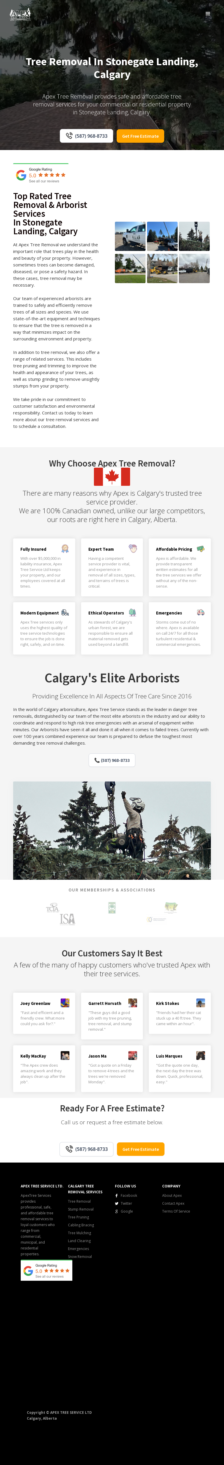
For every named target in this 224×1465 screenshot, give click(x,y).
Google (127, 1211)
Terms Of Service (176, 1211)
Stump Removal (81, 1209)
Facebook (129, 1195)
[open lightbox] (130, 236)
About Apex (172, 1195)
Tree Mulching (79, 1232)
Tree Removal (79, 1201)
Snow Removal (80, 1256)
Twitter (126, 1203)
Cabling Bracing (81, 1225)
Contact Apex (173, 1203)
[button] (208, 13)
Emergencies (78, 1248)
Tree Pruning (78, 1217)
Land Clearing (79, 1240)
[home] (20, 14)
